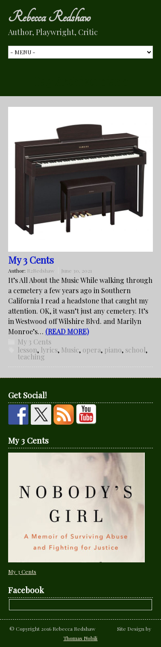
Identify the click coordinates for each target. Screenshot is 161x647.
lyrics (49, 349)
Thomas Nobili (80, 638)
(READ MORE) (67, 331)
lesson (27, 349)
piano (113, 349)
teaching (31, 356)
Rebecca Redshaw (49, 17)
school (135, 349)
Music (70, 349)
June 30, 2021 (76, 270)
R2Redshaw (40, 270)
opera (91, 349)
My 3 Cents (31, 259)
